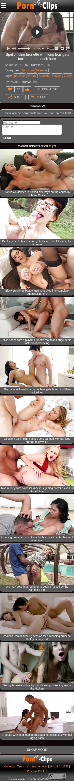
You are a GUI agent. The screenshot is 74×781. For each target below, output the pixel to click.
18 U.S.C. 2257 (59, 766)
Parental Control (37, 771)
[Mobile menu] (3, 5)
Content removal (37, 766)
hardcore (28, 70)
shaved (57, 76)
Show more (37, 749)
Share (18, 96)
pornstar (19, 76)
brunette (44, 76)
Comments (50, 88)
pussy (68, 76)
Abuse (41, 96)
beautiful (42, 70)
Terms (21, 766)
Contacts (9, 766)
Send (7, 137)
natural (32, 76)
